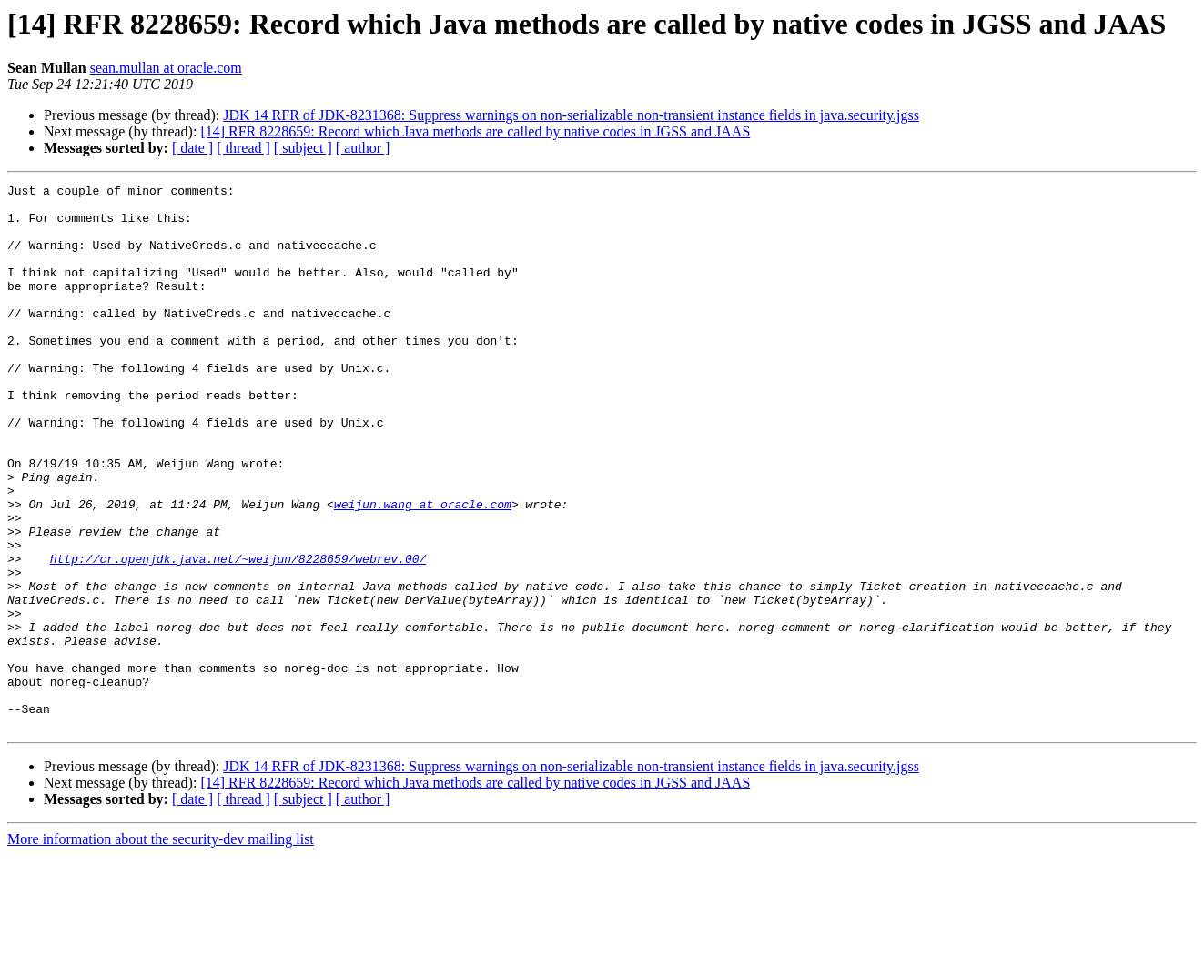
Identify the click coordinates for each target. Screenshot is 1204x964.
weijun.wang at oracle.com (422, 569)
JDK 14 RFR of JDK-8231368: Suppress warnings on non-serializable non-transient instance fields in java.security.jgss (571, 115)
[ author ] (363, 148)
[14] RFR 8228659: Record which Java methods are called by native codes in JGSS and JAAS (475, 131)
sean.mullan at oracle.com (166, 67)
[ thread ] (243, 148)
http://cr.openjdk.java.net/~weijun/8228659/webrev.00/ (238, 635)
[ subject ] (303, 148)
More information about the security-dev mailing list (160, 948)
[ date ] (192, 148)
